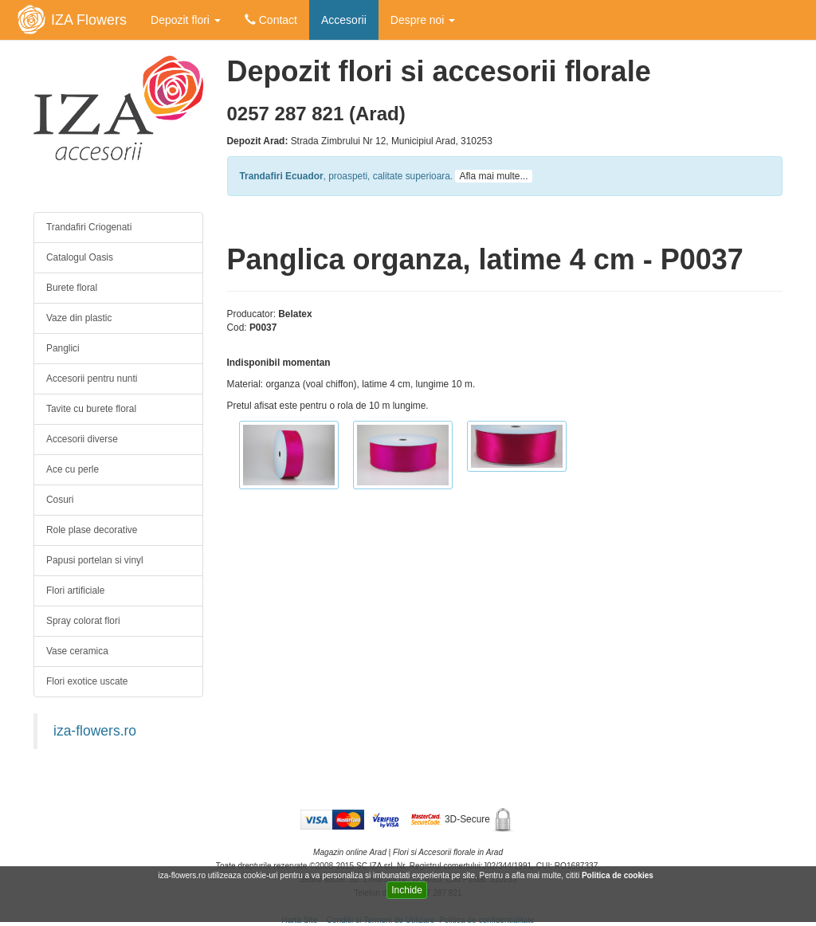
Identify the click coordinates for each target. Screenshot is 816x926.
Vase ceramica (77, 651)
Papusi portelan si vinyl (94, 560)
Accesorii (344, 20)
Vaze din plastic (79, 318)
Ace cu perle (72, 469)
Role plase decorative (91, 530)
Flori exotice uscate (87, 681)
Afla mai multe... (493, 176)
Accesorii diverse (82, 439)
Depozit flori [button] (186, 20)
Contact (271, 20)
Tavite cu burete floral (91, 408)
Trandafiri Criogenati (88, 227)
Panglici (63, 348)
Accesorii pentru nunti (91, 378)
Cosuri (59, 499)
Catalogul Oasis (79, 257)
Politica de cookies (619, 875)
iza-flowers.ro (94, 731)
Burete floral (71, 287)
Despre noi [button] (423, 20)
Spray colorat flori (83, 620)
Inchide (406, 890)
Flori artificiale (75, 590)
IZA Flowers (89, 20)
